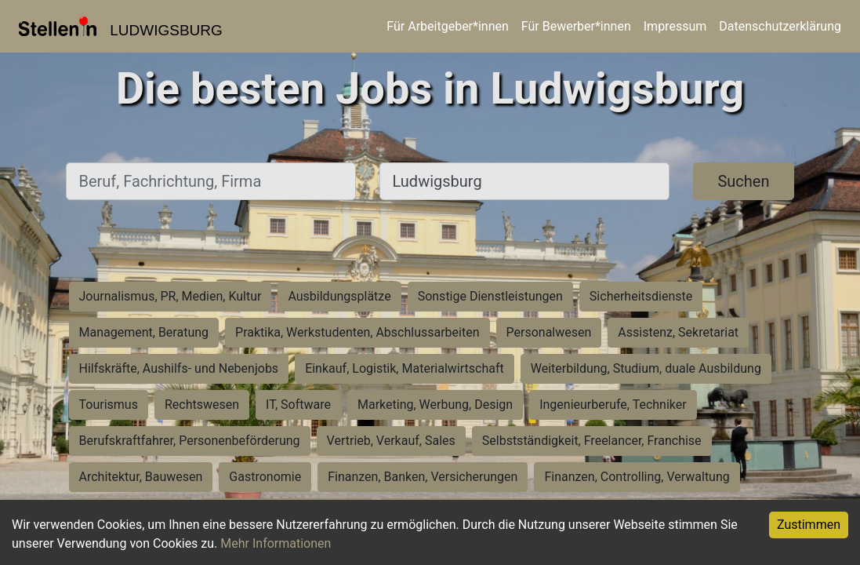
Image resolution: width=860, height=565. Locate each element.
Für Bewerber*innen (576, 26)
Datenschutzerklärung (780, 26)
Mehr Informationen (275, 543)
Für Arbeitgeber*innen (447, 26)
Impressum (675, 26)
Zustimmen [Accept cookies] (808, 524)
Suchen (743, 181)
